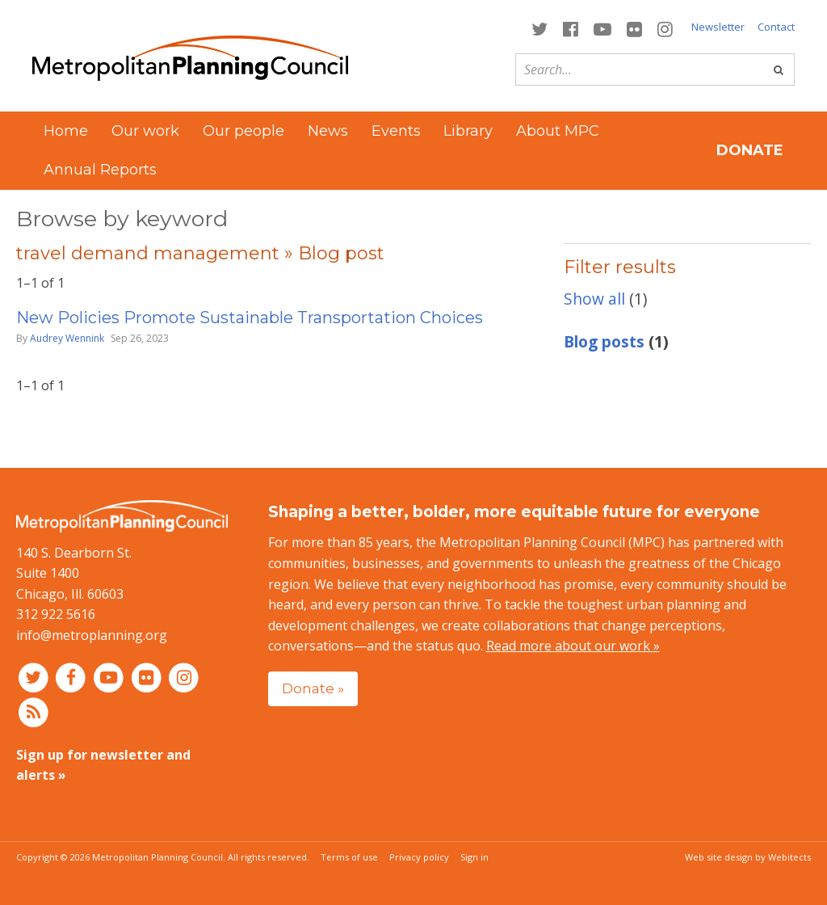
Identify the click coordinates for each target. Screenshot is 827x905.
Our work (145, 131)
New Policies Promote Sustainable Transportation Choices (249, 317)
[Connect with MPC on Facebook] (570, 28)
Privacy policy (419, 857)
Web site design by (748, 857)
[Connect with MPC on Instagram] (665, 28)
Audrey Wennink (67, 338)
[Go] (778, 69)
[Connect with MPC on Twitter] (539, 28)
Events (396, 131)
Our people (243, 131)
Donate (749, 150)
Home (66, 131)
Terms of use (349, 857)
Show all (594, 298)
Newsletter (718, 26)
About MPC (557, 131)
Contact (776, 26)
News (328, 131)
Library (468, 131)
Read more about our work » (573, 646)
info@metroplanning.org (91, 635)
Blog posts (604, 341)
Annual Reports (100, 170)
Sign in (474, 857)
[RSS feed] (33, 711)
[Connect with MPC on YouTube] (602, 28)
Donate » (313, 688)
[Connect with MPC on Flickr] (635, 28)
